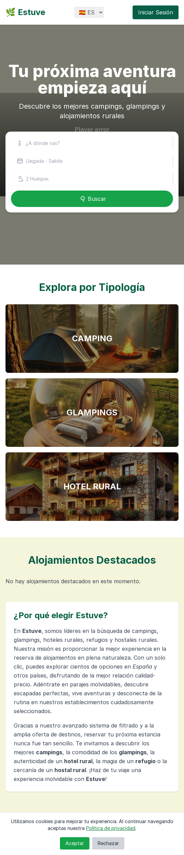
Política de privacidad (110, 828)
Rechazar (108, 843)
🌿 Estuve (25, 12)
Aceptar (74, 843)
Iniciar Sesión (155, 12)
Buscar (92, 198)
